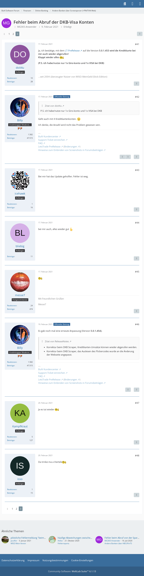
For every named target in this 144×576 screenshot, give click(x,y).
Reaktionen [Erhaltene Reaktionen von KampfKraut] (12, 436)
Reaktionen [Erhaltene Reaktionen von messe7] (12, 305)
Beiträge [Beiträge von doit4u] (10, 81)
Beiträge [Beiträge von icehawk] (10, 207)
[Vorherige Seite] (4, 34)
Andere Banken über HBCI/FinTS (118, 543)
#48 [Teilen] (137, 455)
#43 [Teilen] (137, 170)
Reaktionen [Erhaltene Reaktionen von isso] (12, 489)
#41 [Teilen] (137, 44)
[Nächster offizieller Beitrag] (128, 157)
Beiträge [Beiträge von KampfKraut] (10, 440)
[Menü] (140, 4)
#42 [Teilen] (137, 96)
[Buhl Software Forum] (1, 4)
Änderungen (70, 146)
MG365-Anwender (112, 540)
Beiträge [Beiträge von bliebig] (10, 256)
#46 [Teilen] (137, 324)
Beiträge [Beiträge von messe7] (10, 309)
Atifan (60, 540)
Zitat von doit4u (53, 105)
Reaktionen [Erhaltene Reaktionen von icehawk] (12, 204)
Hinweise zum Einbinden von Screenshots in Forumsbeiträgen (70, 150)
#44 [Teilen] (137, 222)
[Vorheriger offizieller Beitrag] (122, 157)
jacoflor (14, 540)
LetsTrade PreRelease (49, 146)
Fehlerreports (63, 543)
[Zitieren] (136, 83)
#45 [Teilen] (137, 271)
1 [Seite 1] (9, 33)
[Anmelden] (132, 4)
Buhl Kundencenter (48, 136)
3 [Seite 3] (17, 33)
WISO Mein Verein (18, 543)
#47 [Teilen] (137, 402)
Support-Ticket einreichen (51, 139)
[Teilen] (139, 34)
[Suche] (125, 4)
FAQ (40, 143)
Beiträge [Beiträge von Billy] (10, 138)
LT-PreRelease (72, 50)
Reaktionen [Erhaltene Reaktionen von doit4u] (12, 78)
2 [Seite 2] (13, 33)
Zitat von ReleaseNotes (57, 341)
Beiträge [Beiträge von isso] (10, 493)
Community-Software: (72, 571)
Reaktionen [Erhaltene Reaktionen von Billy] (12, 134)
